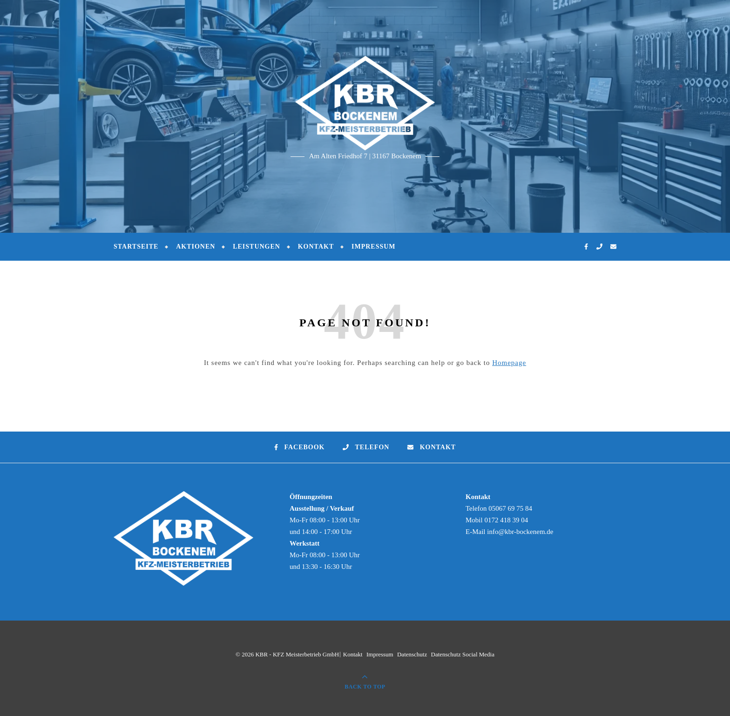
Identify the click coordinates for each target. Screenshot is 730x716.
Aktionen (195, 246)
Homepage (509, 362)
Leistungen (256, 246)
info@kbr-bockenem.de (520, 531)
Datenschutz (412, 654)
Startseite (136, 246)
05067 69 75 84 (510, 508)
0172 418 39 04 (506, 520)
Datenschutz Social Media (462, 654)
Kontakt (316, 246)
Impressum (373, 246)
